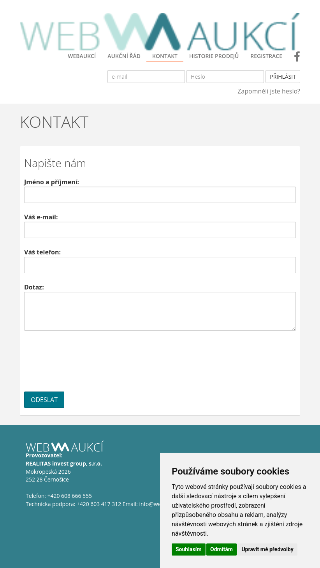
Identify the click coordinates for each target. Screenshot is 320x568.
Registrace (266, 56)
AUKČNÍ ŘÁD (124, 56)
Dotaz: (34, 287)
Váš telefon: (42, 252)
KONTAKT (165, 56)
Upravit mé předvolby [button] (267, 549)
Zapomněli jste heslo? (268, 91)
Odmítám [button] (221, 549)
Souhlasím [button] (189, 549)
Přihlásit (283, 76)
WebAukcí (82, 56)
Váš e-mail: (41, 217)
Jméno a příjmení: (51, 182)
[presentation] (83, 361)
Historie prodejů (214, 56)
